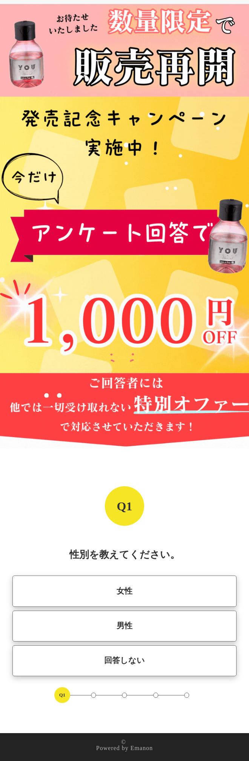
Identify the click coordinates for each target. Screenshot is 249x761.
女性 (124, 590)
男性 (124, 625)
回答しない (124, 660)
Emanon (142, 748)
